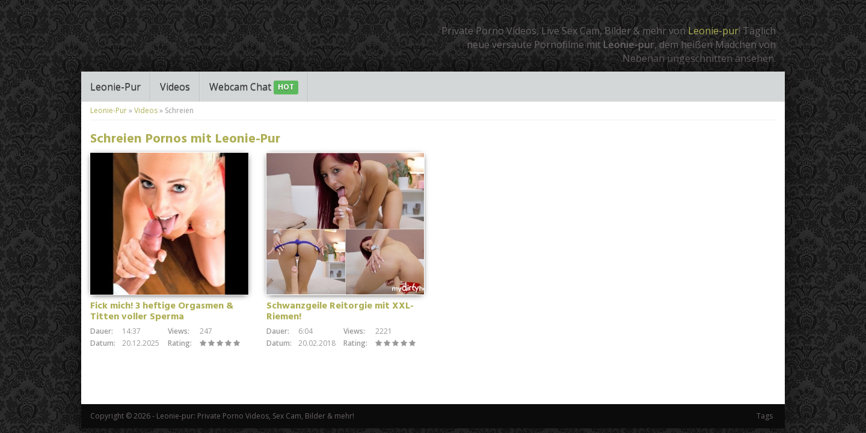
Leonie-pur (713, 30)
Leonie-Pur (115, 86)
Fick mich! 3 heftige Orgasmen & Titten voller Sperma (161, 311)
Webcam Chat (253, 87)
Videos (175, 86)
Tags (765, 416)
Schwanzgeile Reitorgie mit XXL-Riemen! (340, 311)
